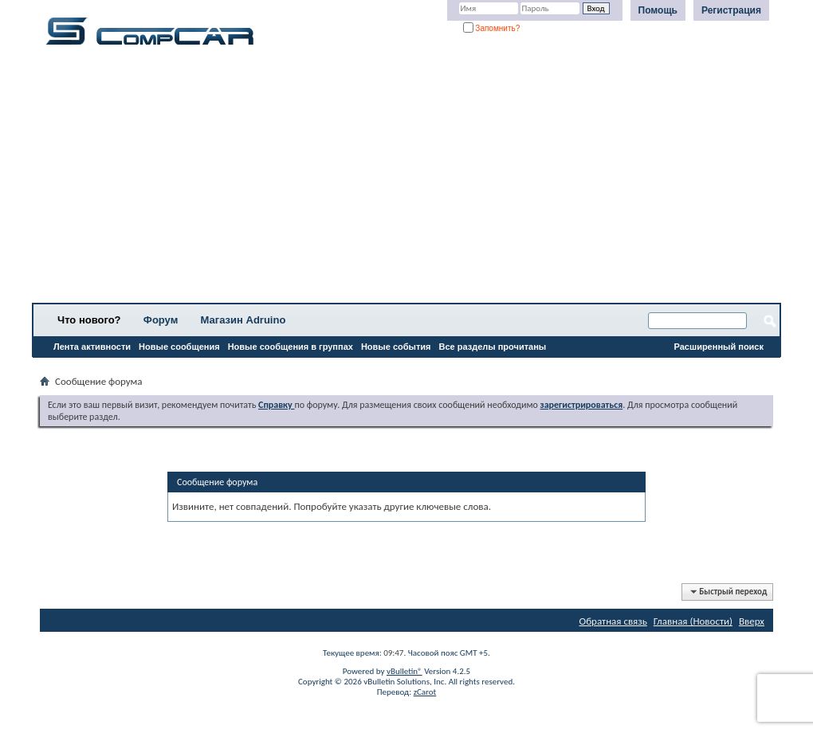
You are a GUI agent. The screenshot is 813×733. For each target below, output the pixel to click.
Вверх (751, 621)
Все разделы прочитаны (492, 346)
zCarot (425, 692)
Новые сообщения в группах (290, 346)
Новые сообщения (179, 346)
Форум (160, 320)
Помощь (658, 10)
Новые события (396, 346)
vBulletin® (404, 671)
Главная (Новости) (693, 621)
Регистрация (731, 10)
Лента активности (92, 346)
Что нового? (89, 320)
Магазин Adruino (243, 320)
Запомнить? (491, 28)
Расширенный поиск (719, 346)
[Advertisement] (406, 179)
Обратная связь (613, 621)
